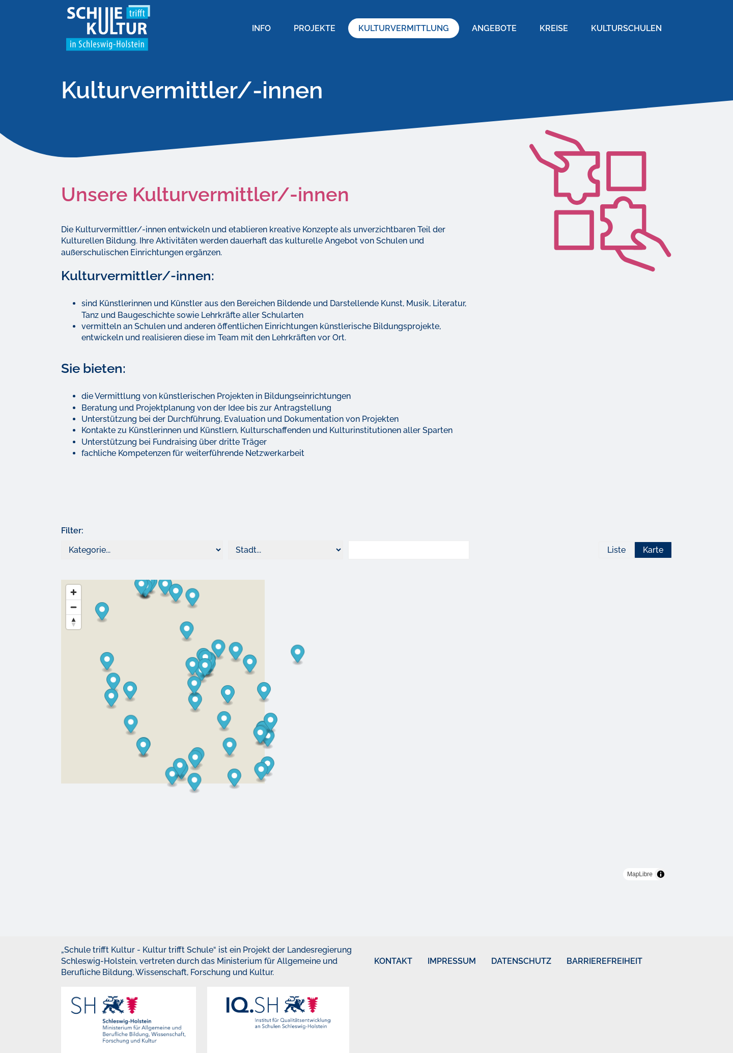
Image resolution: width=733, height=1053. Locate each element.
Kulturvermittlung (403, 28)
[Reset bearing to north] (73, 621)
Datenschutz (506, 961)
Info (261, 28)
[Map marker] (438, 829)
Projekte (314, 28)
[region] (366, 732)
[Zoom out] (73, 607)
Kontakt (383, 961)
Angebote (494, 28)
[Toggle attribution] (661, 874)
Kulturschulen (626, 28)
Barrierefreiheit (586, 961)
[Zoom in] (73, 592)
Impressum (440, 961)
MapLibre (640, 874)
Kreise (554, 28)
